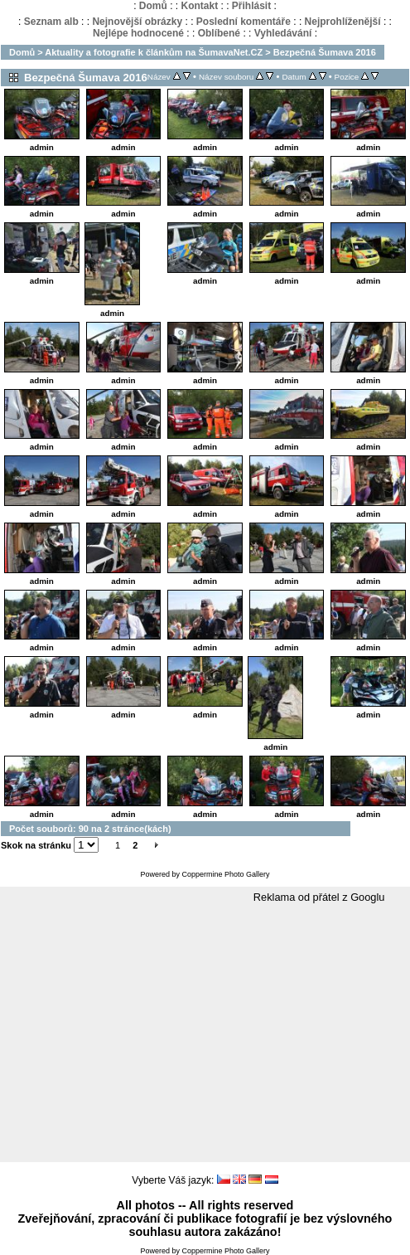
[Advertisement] (205, 1033)
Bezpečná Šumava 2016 (324, 52)
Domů (153, 6)
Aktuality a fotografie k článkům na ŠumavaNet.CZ (154, 52)
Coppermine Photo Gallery (225, 874)
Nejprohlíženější (343, 21)
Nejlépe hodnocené (138, 33)
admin (42, 147)
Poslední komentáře (243, 21)
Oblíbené (219, 33)
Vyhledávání (283, 33)
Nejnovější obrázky (137, 21)
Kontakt (199, 6)
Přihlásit (251, 6)
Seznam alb (51, 21)
